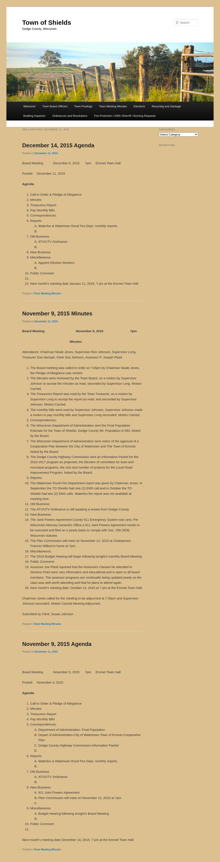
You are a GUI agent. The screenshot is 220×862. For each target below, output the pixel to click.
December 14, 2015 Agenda (58, 145)
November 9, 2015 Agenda (57, 644)
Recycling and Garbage (166, 106)
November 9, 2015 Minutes (57, 313)
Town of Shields (46, 22)
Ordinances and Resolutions (69, 115)
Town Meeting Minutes (113, 106)
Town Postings (83, 106)
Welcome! (29, 106)
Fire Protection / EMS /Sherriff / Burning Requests (125, 115)
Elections (139, 106)
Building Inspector (34, 115)
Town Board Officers (55, 106)
